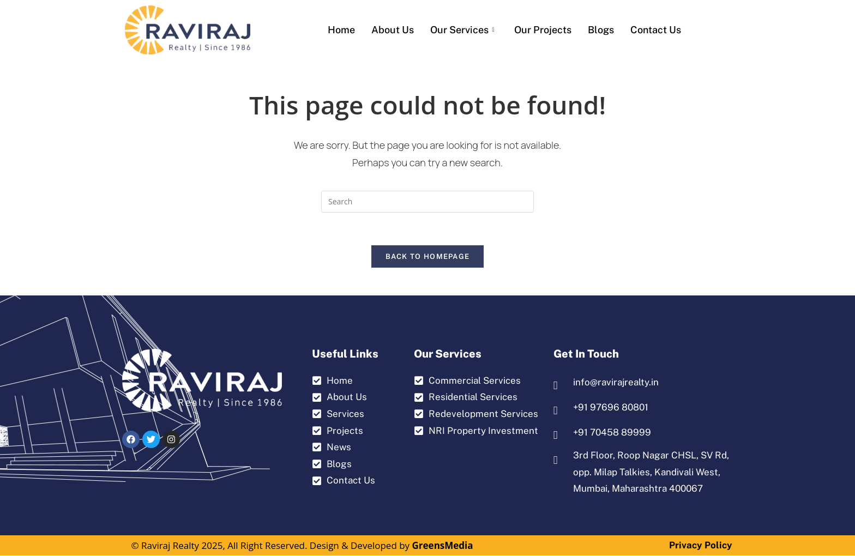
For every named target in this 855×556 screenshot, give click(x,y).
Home (341, 29)
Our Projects (542, 29)
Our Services (462, 29)
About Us (392, 29)
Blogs (601, 29)
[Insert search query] (427, 202)
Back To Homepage (428, 257)
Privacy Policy (700, 545)
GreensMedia (442, 546)
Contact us (655, 29)
